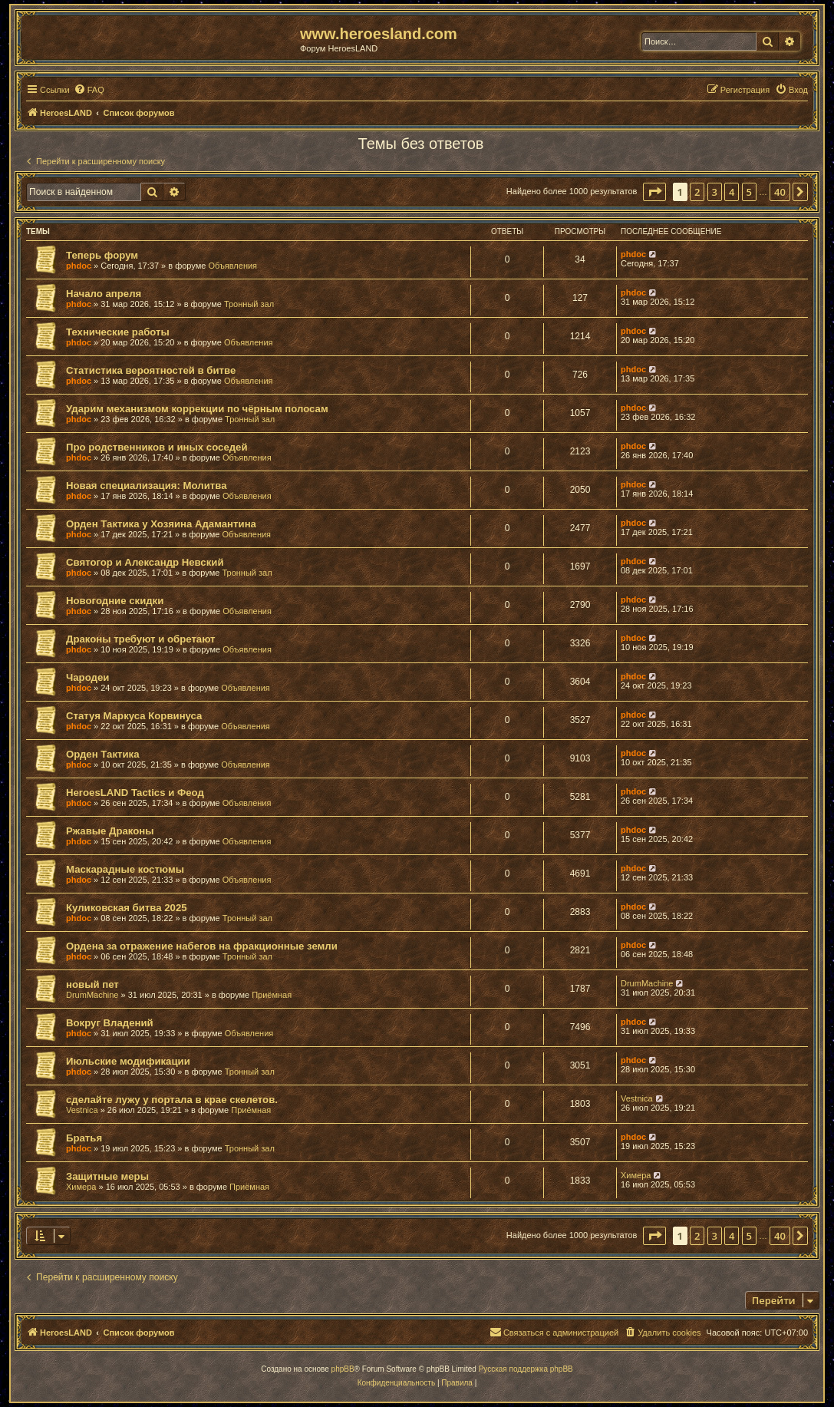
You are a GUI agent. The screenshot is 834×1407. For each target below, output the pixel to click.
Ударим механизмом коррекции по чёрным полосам (197, 409)
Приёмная (272, 994)
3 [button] (714, 192)
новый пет (92, 984)
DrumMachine (92, 994)
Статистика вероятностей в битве (151, 370)
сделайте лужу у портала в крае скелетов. (172, 1099)
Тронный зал (249, 304)
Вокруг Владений (109, 1023)
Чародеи (87, 677)
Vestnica (82, 1110)
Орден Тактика (102, 754)
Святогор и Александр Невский (145, 562)
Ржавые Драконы (110, 831)
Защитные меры (107, 1176)
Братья (84, 1138)
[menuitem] (89, 90)
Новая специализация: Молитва (146, 485)
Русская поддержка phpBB (526, 1369)
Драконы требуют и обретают (141, 639)
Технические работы (118, 332)
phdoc (78, 265)
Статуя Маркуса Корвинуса (134, 716)
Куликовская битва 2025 (126, 907)
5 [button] (749, 192)
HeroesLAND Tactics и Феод (135, 792)
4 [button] (731, 192)
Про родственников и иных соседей (157, 447)
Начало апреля (103, 293)
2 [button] (697, 192)
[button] (654, 192)
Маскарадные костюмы (125, 869)
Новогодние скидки (114, 600)
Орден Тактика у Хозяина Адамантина (161, 524)
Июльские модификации (128, 1061)
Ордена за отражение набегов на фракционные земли (202, 946)
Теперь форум (102, 255)
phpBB (342, 1369)
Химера (81, 1186)
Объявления (232, 265)
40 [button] (780, 192)
